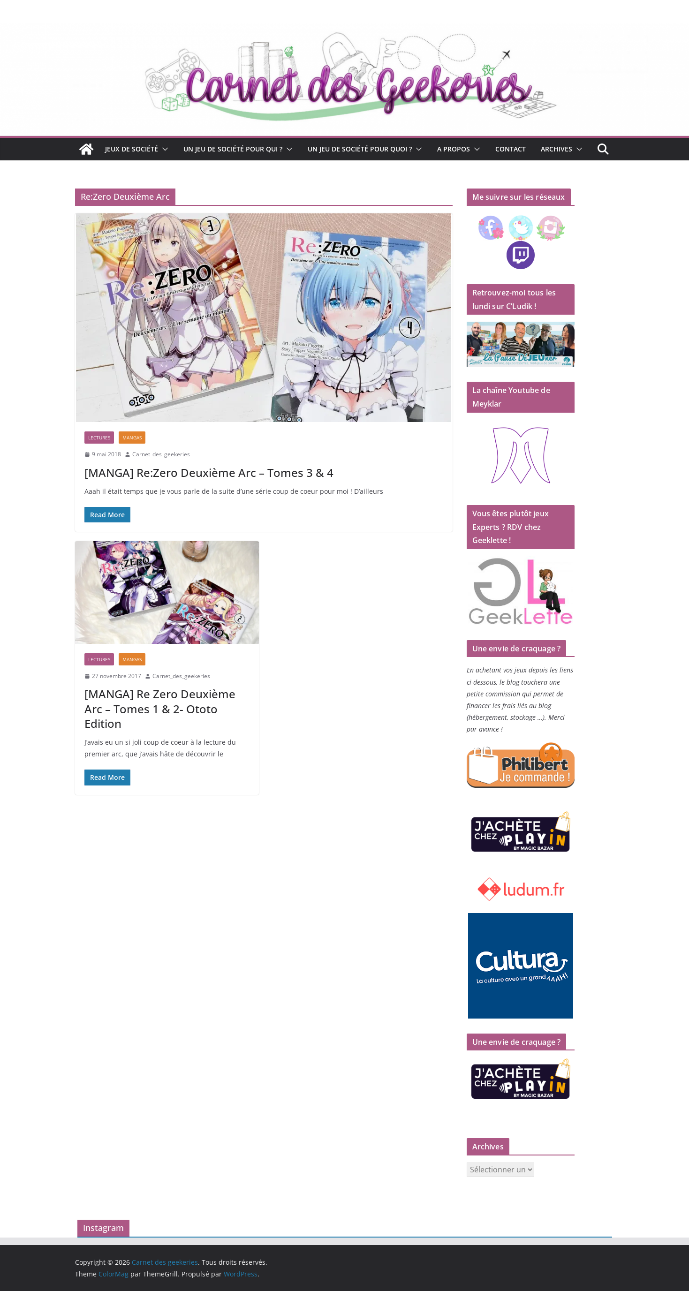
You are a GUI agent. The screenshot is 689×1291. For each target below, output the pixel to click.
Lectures (99, 437)
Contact (510, 148)
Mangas (132, 437)
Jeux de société (131, 148)
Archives (556, 148)
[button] (163, 149)
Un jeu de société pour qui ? (232, 148)
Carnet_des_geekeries (161, 454)
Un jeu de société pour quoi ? (360, 148)
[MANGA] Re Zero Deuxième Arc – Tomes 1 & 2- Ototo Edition (159, 708)
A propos (453, 148)
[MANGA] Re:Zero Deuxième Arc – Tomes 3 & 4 (208, 472)
